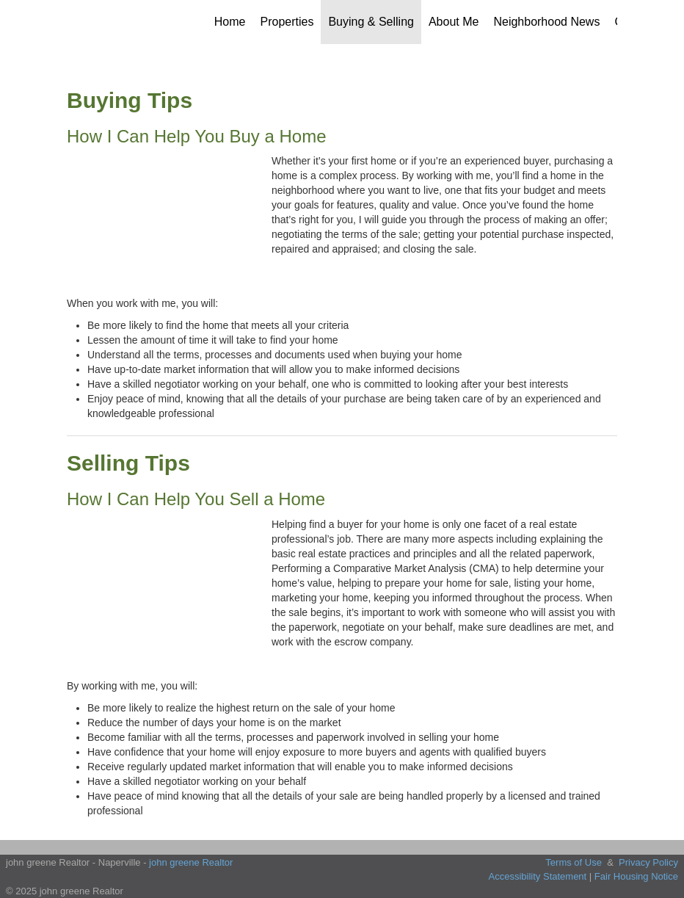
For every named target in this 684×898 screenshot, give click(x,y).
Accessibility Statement (538, 876)
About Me (454, 21)
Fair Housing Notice (636, 876)
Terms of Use (573, 862)
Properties (287, 21)
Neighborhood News (546, 21)
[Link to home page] (102, 22)
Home (230, 21)
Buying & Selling (371, 21)
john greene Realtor (191, 862)
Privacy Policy (648, 862)
